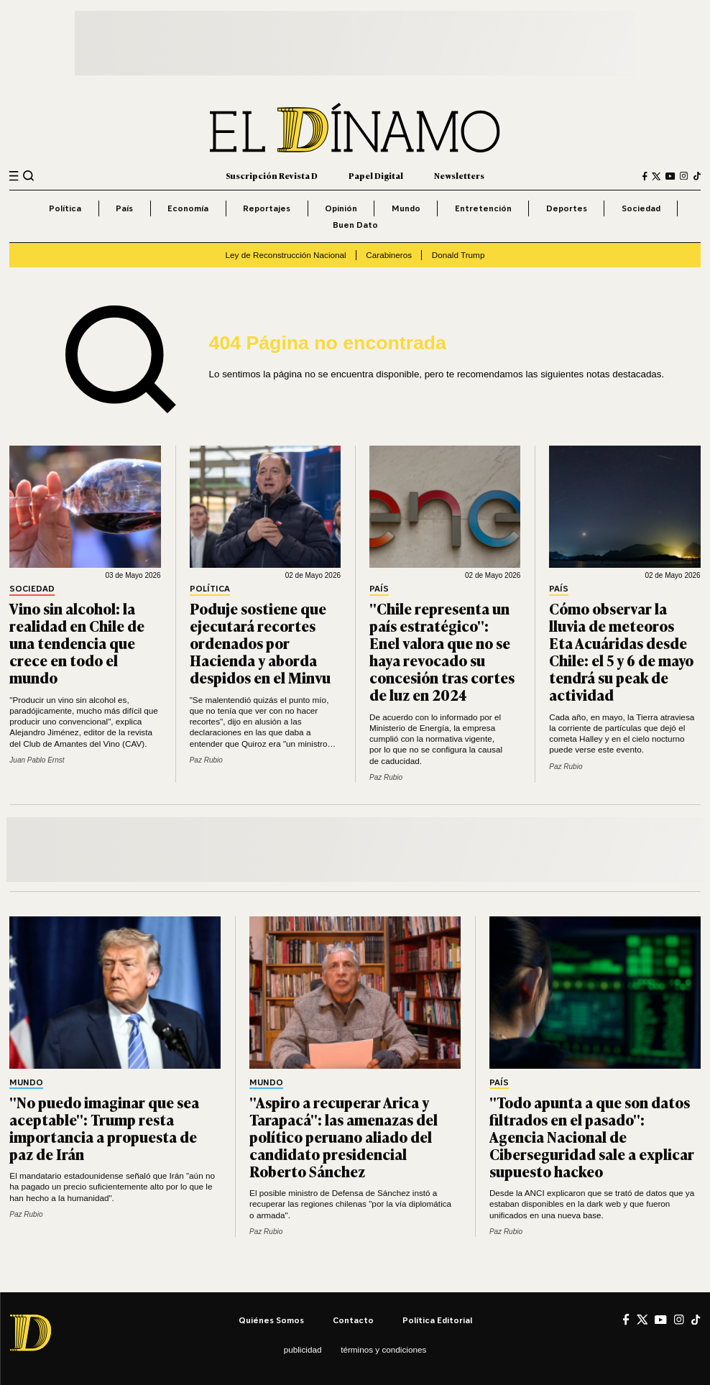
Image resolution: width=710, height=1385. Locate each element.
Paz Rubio (206, 760)
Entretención (483, 208)
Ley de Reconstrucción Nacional (286, 254)
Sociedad (641, 208)
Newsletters (459, 176)
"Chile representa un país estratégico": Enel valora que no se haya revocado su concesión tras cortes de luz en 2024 (442, 651)
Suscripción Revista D (272, 176)
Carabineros (389, 254)
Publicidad (303, 1349)
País (124, 208)
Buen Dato (355, 224)
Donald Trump (458, 254)
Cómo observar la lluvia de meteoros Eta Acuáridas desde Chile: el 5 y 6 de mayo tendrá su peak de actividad (621, 651)
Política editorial (437, 1320)
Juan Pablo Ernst (36, 760)
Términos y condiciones (383, 1349)
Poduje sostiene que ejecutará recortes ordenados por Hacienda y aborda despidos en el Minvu (260, 642)
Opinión (341, 208)
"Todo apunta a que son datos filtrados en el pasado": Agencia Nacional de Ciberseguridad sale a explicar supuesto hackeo (591, 1136)
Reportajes (266, 208)
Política (65, 208)
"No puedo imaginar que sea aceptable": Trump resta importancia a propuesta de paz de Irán (104, 1127)
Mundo (406, 208)
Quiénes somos (271, 1320)
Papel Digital (376, 176)
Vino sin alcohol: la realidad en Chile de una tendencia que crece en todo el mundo (76, 642)
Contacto (353, 1320)
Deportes (566, 208)
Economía (187, 208)
